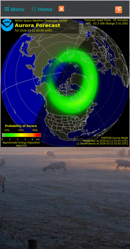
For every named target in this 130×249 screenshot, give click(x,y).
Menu (16, 9)
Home (41, 9)
